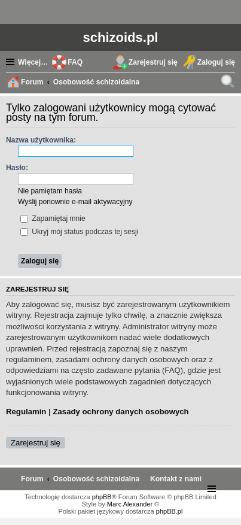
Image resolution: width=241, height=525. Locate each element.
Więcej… (33, 62)
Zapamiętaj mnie (53, 218)
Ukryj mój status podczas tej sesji (79, 231)
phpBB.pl (169, 511)
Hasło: (17, 167)
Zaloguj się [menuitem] (216, 62)
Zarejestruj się (35, 442)
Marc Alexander (129, 504)
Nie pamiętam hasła (50, 191)
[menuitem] (176, 479)
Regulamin (26, 411)
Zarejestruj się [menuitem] (153, 62)
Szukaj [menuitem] (229, 83)
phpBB (102, 496)
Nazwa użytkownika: (41, 140)
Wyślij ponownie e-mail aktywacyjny (75, 202)
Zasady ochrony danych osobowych (120, 411)
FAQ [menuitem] (75, 62)
